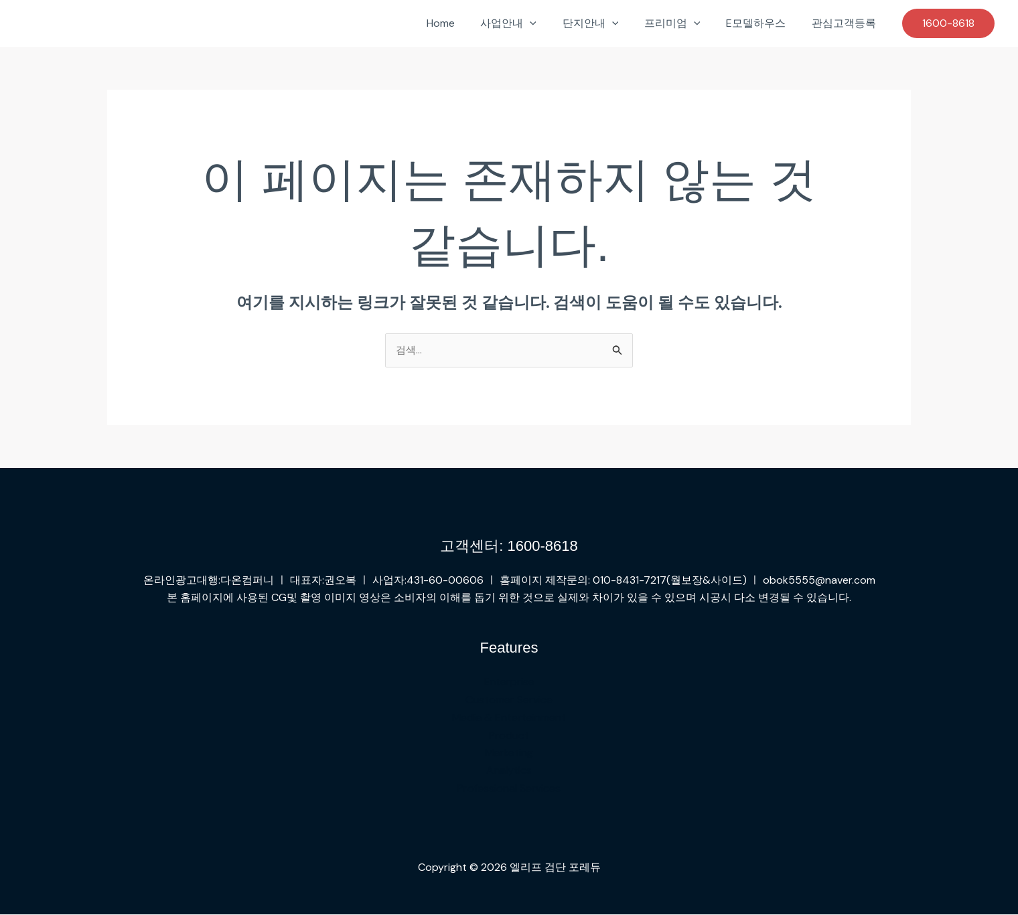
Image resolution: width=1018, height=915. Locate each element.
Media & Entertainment (509, 718)
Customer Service (509, 700)
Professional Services (509, 789)
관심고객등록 (846, 23)
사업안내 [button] (528, 23)
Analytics (509, 771)
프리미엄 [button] (683, 23)
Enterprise (509, 682)
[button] (550, 23)
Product (509, 735)
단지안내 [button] (606, 23)
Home (465, 23)
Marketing (509, 753)
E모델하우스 (762, 23)
